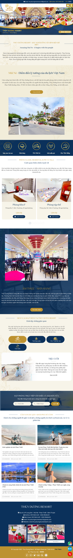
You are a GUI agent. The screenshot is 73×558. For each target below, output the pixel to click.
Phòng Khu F (19, 204)
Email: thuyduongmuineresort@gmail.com (36, 1)
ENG (69, 1)
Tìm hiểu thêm (36, 309)
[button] (30, 223)
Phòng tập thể (54, 204)
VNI (66, 1)
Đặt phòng (19, 216)
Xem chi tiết (36, 92)
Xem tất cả (55, 541)
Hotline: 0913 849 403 (57, 1)
